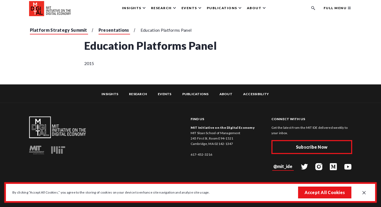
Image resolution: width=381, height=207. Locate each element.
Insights (110, 94)
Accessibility (256, 94)
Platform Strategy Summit (58, 30)
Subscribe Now (311, 146)
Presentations (114, 30)
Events (165, 94)
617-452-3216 (201, 154)
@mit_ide (283, 166)
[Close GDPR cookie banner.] (364, 193)
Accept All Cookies (325, 192)
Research (138, 94)
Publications (195, 94)
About (225, 94)
